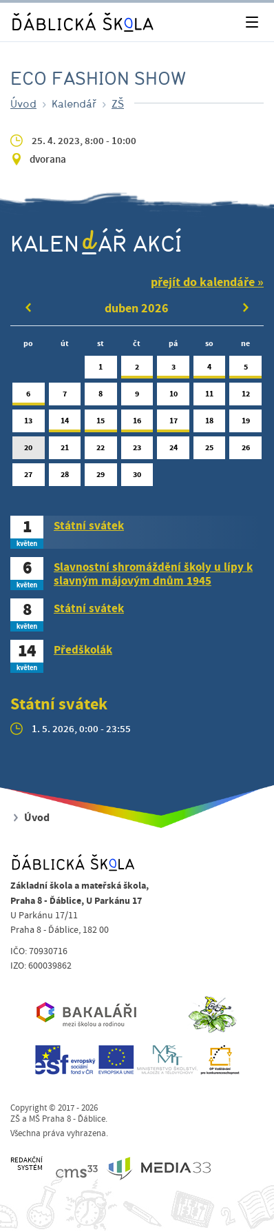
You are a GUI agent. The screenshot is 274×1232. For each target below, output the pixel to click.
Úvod (23, 103)
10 (173, 396)
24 (173, 450)
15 (101, 423)
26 (245, 450)
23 (137, 450)
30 (137, 477)
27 (28, 477)
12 (245, 396)
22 (101, 450)
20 (28, 450)
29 (101, 477)
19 (245, 423)
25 (209, 450)
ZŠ (118, 103)
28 (65, 477)
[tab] (137, 532)
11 (209, 396)
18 (209, 423)
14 (65, 423)
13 (28, 423)
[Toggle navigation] (252, 22)
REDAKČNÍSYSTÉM (26, 1164)
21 (65, 450)
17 (173, 423)
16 (137, 423)
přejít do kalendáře (203, 282)
